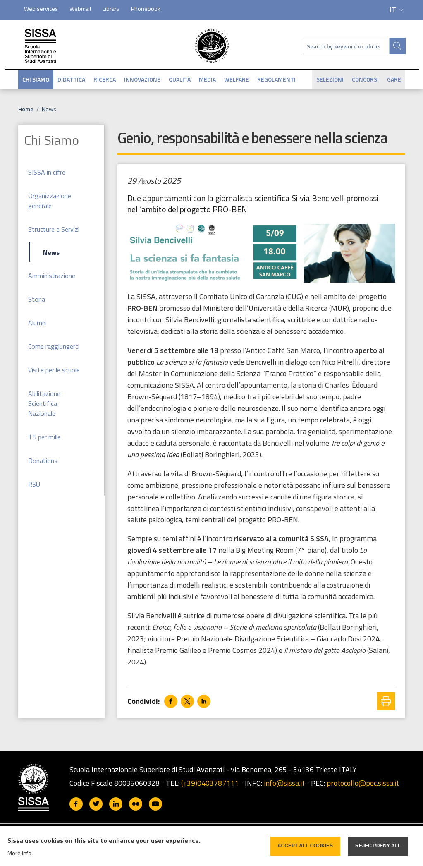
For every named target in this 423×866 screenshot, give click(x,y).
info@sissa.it (284, 783)
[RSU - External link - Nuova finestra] (61, 484)
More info (19, 853)
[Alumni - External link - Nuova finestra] (61, 322)
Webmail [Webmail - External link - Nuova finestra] (80, 8)
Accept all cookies (305, 846)
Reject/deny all (378, 846)
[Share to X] (187, 701)
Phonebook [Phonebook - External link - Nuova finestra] (145, 8)
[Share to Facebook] (170, 701)
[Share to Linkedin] (203, 701)
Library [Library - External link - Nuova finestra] (111, 8)
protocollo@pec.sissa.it (363, 783)
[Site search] (397, 46)
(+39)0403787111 (210, 783)
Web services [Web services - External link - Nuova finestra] (41, 8)
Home (25, 109)
